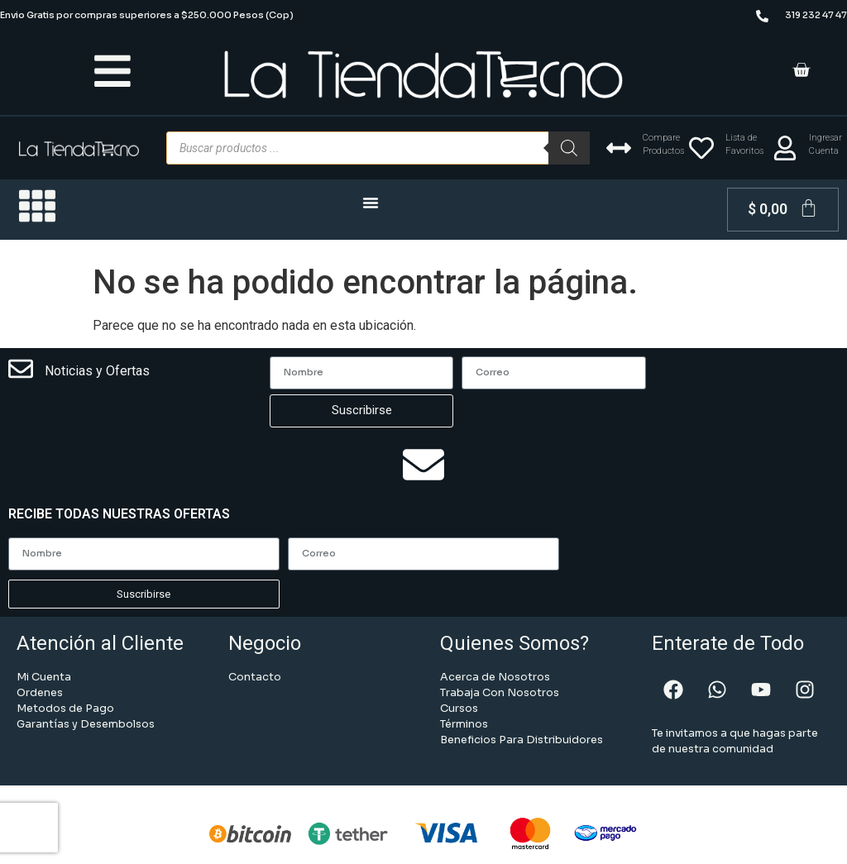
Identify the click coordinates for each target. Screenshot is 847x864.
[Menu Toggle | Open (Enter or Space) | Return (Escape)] (370, 202)
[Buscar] (569, 148)
